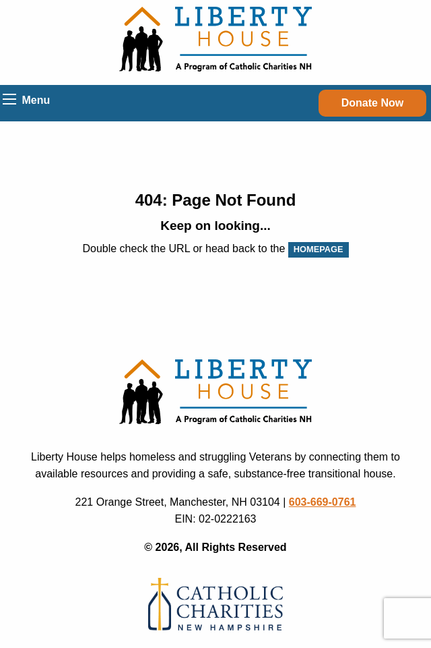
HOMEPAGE (318, 249)
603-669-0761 (322, 502)
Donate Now (372, 103)
